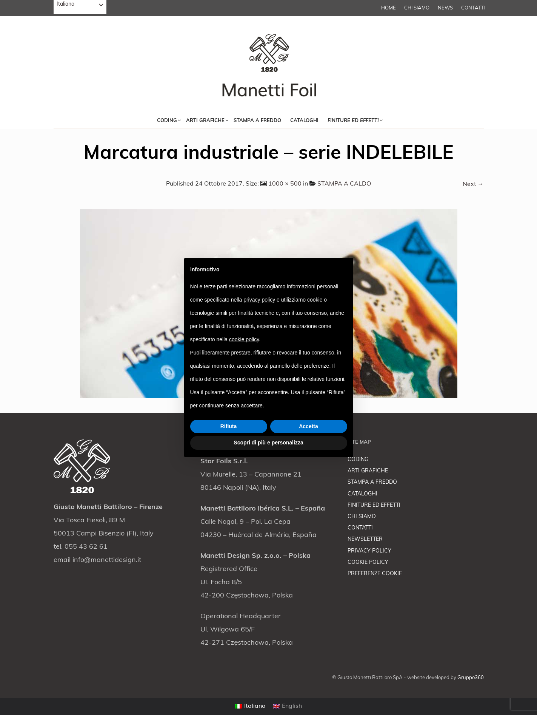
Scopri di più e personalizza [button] (268, 443)
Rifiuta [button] (228, 426)
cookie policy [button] (244, 339)
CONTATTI (473, 8)
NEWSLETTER (365, 539)
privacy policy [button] (259, 300)
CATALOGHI (362, 494)
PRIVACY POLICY (369, 551)
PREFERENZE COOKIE (375, 574)
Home (388, 8)
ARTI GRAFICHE (368, 471)
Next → (473, 184)
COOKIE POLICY (368, 562)
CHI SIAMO (416, 8)
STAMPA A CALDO (344, 184)
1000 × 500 (285, 184)
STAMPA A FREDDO (372, 482)
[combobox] (80, 7)
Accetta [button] (308, 426)
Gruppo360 (470, 677)
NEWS (445, 8)
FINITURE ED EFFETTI (374, 505)
